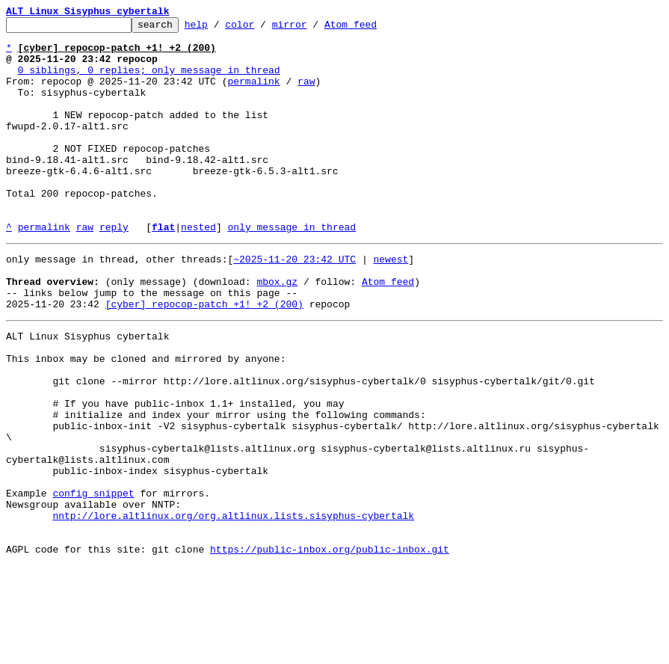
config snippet (93, 580)
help (219, 28)
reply (114, 269)
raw (306, 94)
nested (198, 269)
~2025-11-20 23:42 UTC (294, 303)
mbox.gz (276, 330)
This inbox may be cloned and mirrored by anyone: (146, 418)
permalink (253, 94)
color (262, 28)
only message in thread (291, 269)
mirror (312, 28)
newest (390, 303)
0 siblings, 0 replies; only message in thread (149, 80)
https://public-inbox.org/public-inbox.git (329, 647)
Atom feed (374, 28)
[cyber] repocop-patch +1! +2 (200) (204, 357)
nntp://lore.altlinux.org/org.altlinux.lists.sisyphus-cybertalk (233, 607)
